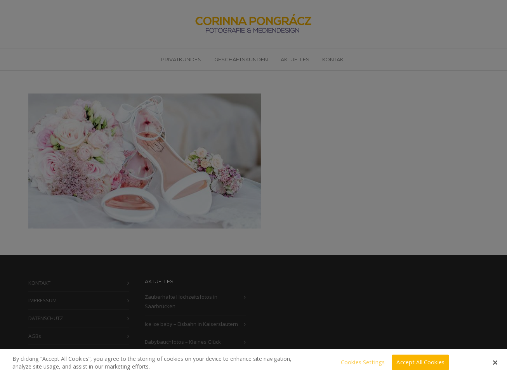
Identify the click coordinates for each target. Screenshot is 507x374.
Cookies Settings (363, 364)
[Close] (495, 365)
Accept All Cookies (420, 364)
